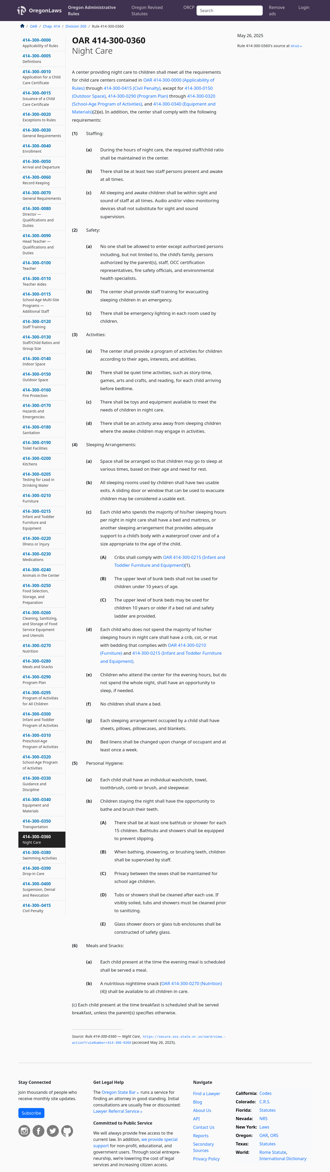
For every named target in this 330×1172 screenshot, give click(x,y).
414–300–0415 (37, 907)
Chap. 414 (51, 26)
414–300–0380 (40, 855)
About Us (202, 1110)
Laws (264, 1127)
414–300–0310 (40, 740)
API (196, 1119)
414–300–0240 (41, 572)
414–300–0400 (39, 889)
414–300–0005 (37, 58)
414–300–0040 (37, 148)
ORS (274, 1135)
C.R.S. (264, 1102)
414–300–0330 (37, 783)
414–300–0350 (37, 823)
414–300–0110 (37, 281)
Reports (201, 1136)
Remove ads (277, 10)
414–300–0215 (38, 519)
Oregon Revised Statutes (147, 10)
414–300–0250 (37, 594)
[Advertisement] (272, 140)
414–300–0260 (40, 624)
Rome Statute (272, 1152)
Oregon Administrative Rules (92, 10)
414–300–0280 (38, 663)
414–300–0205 (38, 479)
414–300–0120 (37, 324)
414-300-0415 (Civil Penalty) (132, 88)
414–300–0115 (41, 302)
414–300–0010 (41, 77)
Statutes (267, 1110)
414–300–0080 (38, 217)
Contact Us (203, 1127)
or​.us (295, 45)
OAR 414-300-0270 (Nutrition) (191, 983)
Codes (265, 1093)
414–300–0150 (37, 376)
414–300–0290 (37, 679)
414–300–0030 (42, 132)
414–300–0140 (37, 361)
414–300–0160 (37, 392)
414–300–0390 (37, 870)
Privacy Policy (206, 1159)
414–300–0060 (37, 179)
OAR (33, 26)
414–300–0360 (37, 839)
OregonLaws (45, 10)
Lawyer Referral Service (116, 1111)
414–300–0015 (39, 98)
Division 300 (75, 26)
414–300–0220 (37, 541)
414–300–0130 (41, 342)
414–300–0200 (37, 460)
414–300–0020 (39, 116)
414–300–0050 (41, 164)
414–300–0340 (37, 805)
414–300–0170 (37, 411)
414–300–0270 (37, 648)
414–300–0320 (40, 762)
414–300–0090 (38, 244)
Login (304, 7)
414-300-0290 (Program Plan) (138, 96)
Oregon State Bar (119, 1092)
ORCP (188, 7)
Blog (197, 1102)
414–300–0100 (37, 265)
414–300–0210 (37, 498)
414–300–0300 (40, 719)
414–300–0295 (40, 698)
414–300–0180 (37, 429)
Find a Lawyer (206, 1093)
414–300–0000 (40, 42)
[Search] (229, 11)
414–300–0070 (42, 195)
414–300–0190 (37, 445)
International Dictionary (282, 1158)
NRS (263, 1118)
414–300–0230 (37, 556)
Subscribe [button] (31, 1113)
